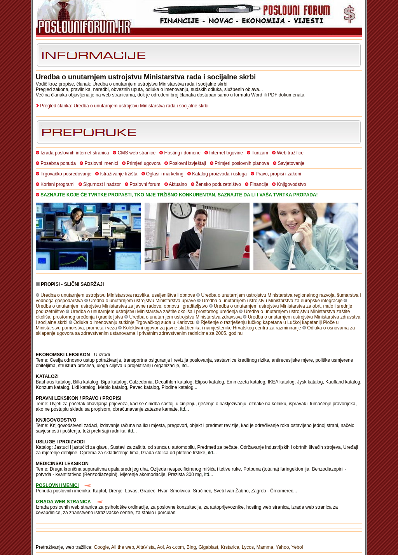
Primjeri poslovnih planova (242, 163)
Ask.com (175, 547)
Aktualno (178, 184)
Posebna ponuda (58, 163)
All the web (122, 547)
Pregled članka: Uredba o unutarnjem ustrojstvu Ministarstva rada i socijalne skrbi (124, 106)
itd (184, 365)
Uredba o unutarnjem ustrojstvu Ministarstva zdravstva (185, 317)
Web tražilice (290, 153)
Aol (160, 547)
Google (101, 547)
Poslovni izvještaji (187, 163)
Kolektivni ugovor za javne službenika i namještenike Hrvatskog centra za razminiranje (212, 328)
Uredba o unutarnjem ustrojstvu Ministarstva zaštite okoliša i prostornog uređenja (154, 311)
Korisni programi (57, 184)
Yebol (297, 547)
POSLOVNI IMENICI (57, 485)
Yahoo (282, 547)
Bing (191, 547)
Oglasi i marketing (164, 174)
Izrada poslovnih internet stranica (74, 153)
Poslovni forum (144, 184)
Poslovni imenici (101, 163)
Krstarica (230, 547)
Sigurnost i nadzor (102, 184)
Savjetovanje (291, 163)
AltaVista (145, 547)
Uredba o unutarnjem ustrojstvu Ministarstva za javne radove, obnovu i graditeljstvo (122, 306)
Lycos (248, 547)
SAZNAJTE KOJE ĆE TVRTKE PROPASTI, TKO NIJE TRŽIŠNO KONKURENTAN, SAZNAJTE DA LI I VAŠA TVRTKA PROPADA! (179, 195)
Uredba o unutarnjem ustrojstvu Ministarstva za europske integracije (272, 300)
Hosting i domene (182, 153)
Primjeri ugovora (144, 163)
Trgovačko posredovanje (65, 174)
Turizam (259, 153)
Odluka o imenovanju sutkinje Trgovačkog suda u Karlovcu (134, 322)
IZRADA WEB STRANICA (63, 501)
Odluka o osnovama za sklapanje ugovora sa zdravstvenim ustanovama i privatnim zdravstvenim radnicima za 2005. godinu (195, 330)
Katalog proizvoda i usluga (219, 174)
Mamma (265, 547)
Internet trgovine (226, 153)
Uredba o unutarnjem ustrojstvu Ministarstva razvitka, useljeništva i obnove (117, 295)
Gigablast (208, 547)
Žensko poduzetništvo (218, 184)
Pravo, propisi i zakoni (278, 174)
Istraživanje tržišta (118, 174)
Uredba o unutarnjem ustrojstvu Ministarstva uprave (142, 300)
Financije (259, 184)
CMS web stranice (136, 153)
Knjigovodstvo (291, 184)
